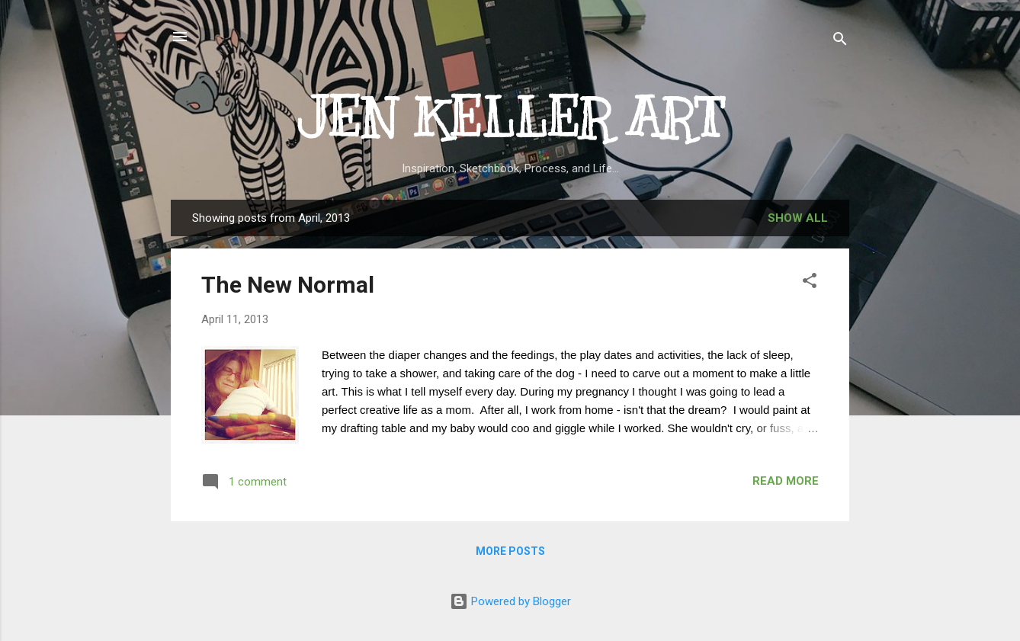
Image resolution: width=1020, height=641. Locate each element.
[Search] (840, 41)
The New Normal (287, 284)
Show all (798, 218)
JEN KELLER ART (510, 118)
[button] (809, 283)
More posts (510, 551)
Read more (785, 481)
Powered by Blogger (510, 601)
